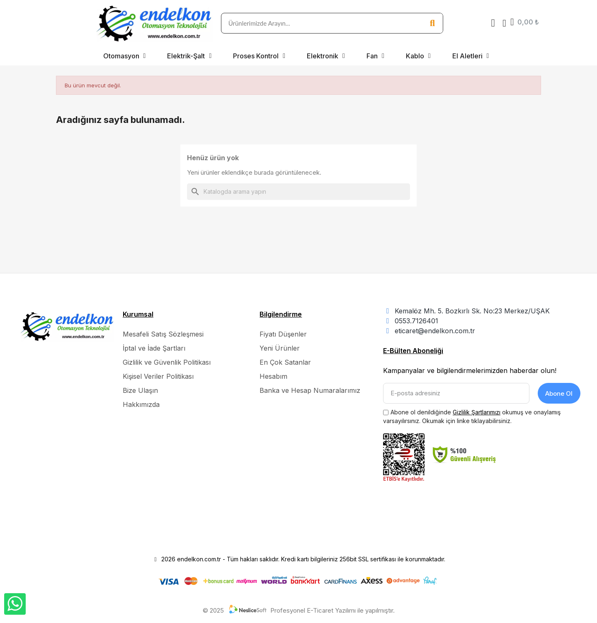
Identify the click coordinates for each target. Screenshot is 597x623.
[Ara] (298, 191)
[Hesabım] (504, 23)
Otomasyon (124, 55)
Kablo (418, 55)
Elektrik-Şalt (189, 55)
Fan (375, 55)
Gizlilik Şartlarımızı (476, 412)
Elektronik (326, 55)
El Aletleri (470, 55)
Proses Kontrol (259, 55)
